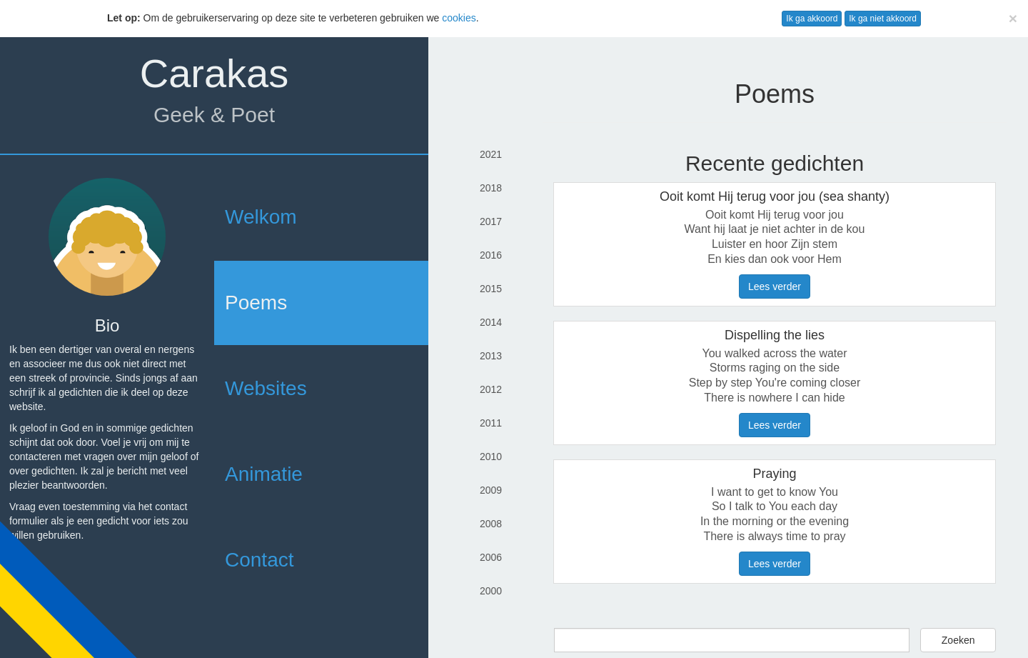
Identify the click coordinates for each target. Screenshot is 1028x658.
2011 (491, 423)
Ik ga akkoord (811, 19)
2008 (491, 523)
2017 (491, 221)
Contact (259, 560)
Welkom (261, 217)
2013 (491, 356)
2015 (491, 288)
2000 (491, 591)
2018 (491, 188)
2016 (491, 255)
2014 (491, 322)
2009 (491, 490)
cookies (458, 18)
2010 (491, 456)
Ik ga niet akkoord (883, 19)
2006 (491, 557)
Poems (256, 302)
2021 (491, 154)
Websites (266, 388)
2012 (491, 389)
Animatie (264, 474)
